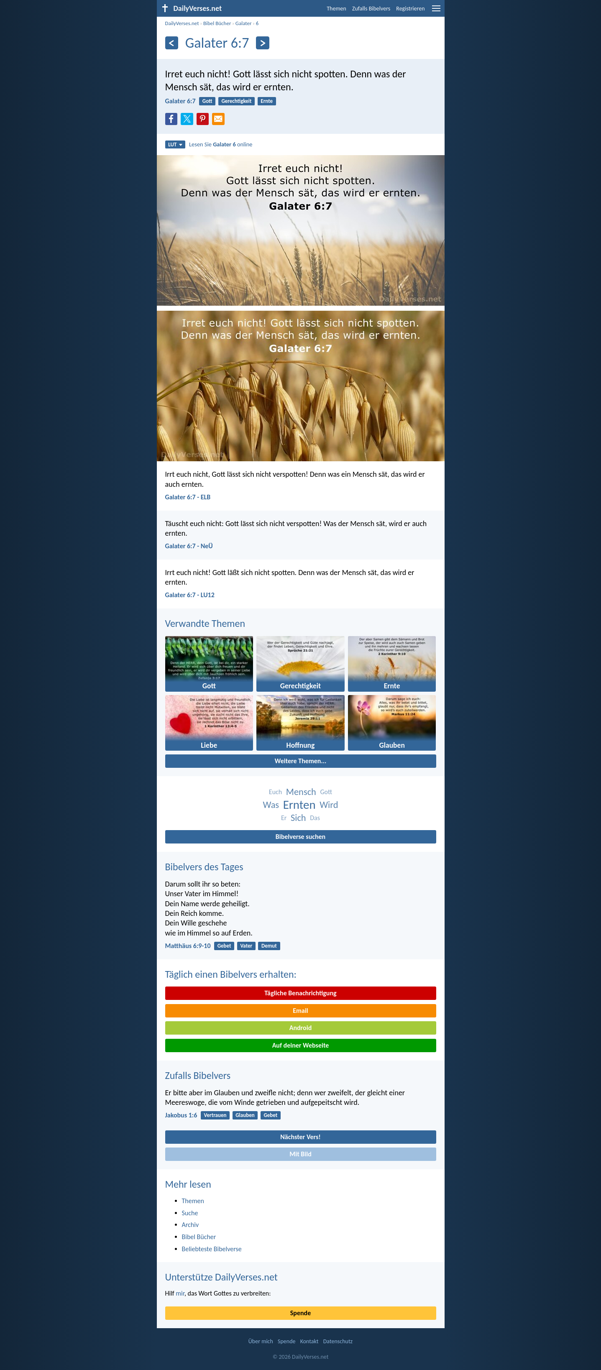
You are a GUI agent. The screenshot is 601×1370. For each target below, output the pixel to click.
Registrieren (410, 8)
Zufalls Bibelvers (371, 8)
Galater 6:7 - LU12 (190, 595)
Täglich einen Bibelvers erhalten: (231, 974)
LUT (175, 144)
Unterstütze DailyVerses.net (221, 1277)
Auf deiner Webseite (300, 1045)
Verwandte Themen (205, 623)
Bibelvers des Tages (204, 867)
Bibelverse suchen (300, 837)
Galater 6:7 (180, 101)
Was (271, 804)
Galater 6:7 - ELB (188, 497)
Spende (300, 1313)
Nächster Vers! (300, 1137)
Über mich (260, 1341)
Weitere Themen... (301, 761)
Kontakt (309, 1341)
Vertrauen (215, 1115)
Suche (190, 1213)
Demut (269, 946)
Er (283, 818)
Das (315, 818)
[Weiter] (262, 42)
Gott (207, 101)
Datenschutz (338, 1341)
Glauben (244, 1115)
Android (300, 1028)
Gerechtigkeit (236, 101)
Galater (243, 23)
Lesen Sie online (220, 144)
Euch (275, 792)
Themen (336, 8)
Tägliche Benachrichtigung (300, 993)
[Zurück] (171, 42)
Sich (298, 817)
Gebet (224, 946)
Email (300, 1011)
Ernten (299, 804)
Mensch (301, 791)
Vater (246, 946)
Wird (329, 804)
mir (180, 1293)
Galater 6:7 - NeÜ (189, 546)
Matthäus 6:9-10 (188, 946)
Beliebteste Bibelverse (212, 1249)
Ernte (267, 101)
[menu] (436, 11)
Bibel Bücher (217, 23)
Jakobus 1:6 (181, 1115)
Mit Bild (300, 1154)
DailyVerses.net (182, 23)
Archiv (190, 1225)
